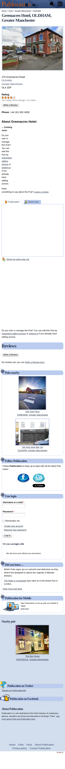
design (60, 752)
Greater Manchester (23, 11)
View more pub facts (12, 589)
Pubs (11, 11)
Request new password (15, 530)
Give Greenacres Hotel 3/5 (8, 97)
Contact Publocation (40, 748)
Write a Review (10, 105)
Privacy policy (19, 748)
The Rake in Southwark (15, 580)
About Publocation (44, 744)
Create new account (13, 526)
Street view (33, 202)
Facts (29, 744)
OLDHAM (37, 11)
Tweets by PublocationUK (14, 690)
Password (8, 511)
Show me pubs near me (17, 259)
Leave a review (41, 192)
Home (4, 11)
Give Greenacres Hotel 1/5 (3, 97)
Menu (60, 4)
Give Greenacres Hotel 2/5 (5, 97)
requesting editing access (14, 333)
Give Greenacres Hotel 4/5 (11, 97)
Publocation (14, 202)
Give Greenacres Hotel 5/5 (14, 97)
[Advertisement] (34, 155)
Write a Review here (34, 362)
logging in (33, 333)
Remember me (12, 521)
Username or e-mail (13, 502)
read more (25, 609)
